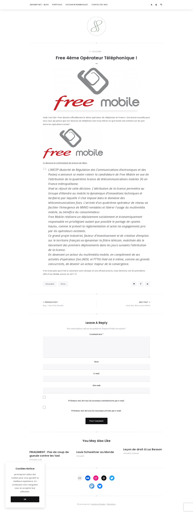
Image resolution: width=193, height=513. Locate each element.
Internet (136, 453)
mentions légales (98, 504)
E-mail (96, 373)
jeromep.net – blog (39, 4)
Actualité (50, 284)
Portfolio (57, 4)
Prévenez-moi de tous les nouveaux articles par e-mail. (96, 410)
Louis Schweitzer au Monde (95, 452)
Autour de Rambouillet (77, 4)
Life (40, 459)
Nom (96, 361)
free (64, 284)
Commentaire (96, 334)
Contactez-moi (100, 4)
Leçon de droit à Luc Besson (142, 449)
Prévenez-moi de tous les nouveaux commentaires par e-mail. (96, 400)
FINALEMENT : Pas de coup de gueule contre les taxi (49, 454)
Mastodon (111, 504)
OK (25, 499)
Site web (97, 385)
